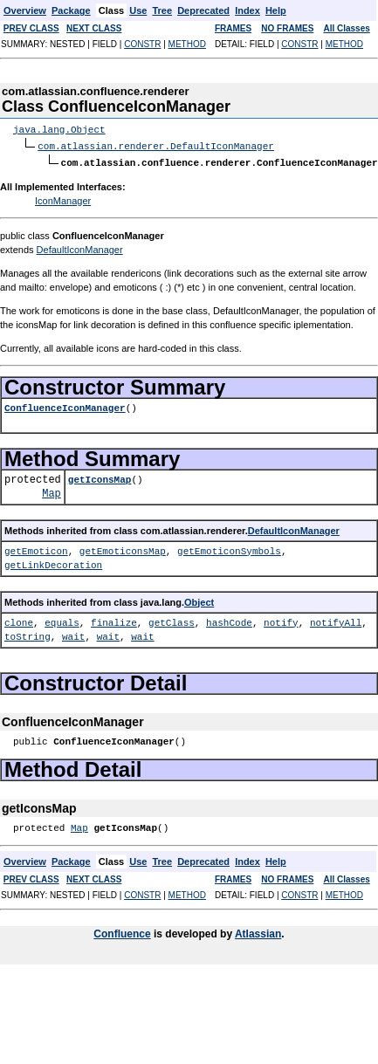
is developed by (193, 932)
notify (281, 621)
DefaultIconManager (80, 248)
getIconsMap (100, 477)
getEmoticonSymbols (229, 549)
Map (51, 491)
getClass (171, 621)
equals (62, 621)
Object (199, 600)
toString (27, 635)
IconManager (63, 199)
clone (18, 621)
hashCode (229, 621)
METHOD (187, 44)
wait (73, 635)
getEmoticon (36, 549)
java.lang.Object (59, 129)
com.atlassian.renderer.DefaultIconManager (156, 145)
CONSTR (142, 44)
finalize (114, 621)
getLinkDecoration (53, 563)
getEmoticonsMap (122, 549)
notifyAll (335, 621)
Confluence (121, 932)
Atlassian (258, 932)
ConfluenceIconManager (65, 406)
